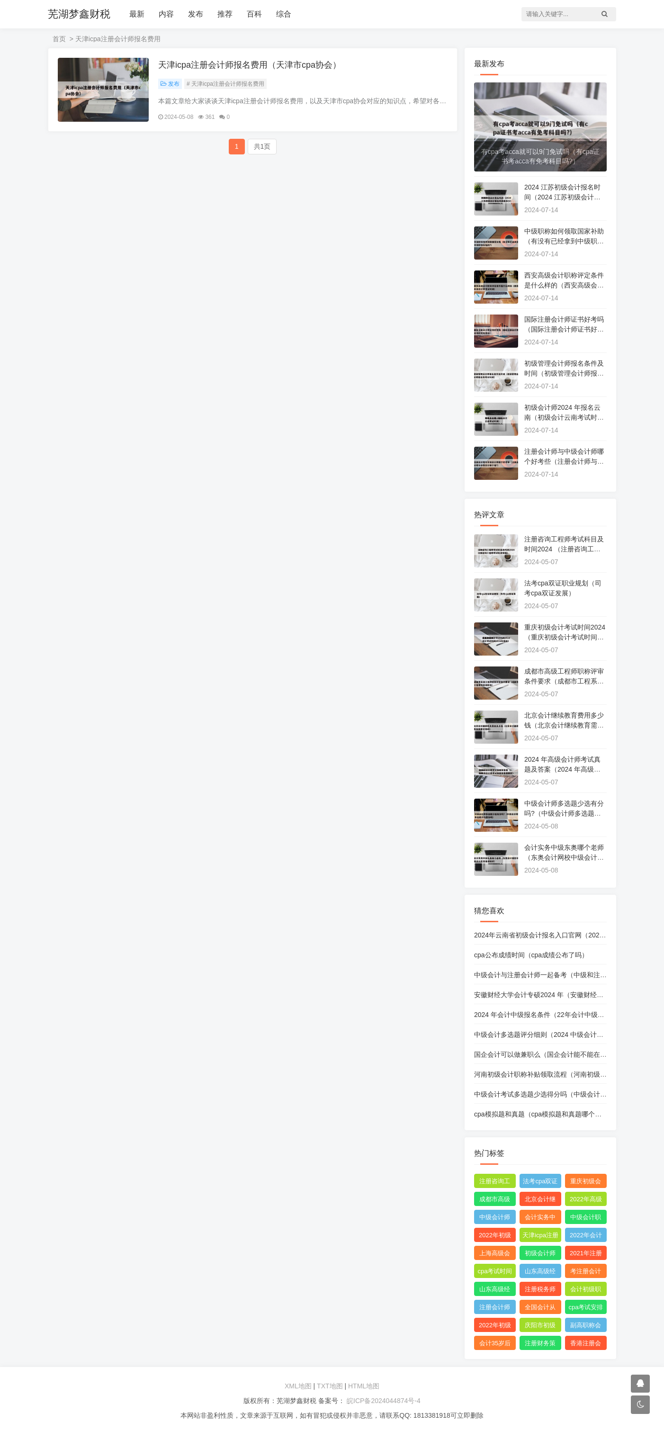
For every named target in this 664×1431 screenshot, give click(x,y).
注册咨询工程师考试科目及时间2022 (494, 1183)
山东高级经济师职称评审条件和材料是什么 (494, 1291)
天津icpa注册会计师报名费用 (540, 1237)
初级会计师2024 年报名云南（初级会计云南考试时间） (562, 417)
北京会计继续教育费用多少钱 (540, 1201)
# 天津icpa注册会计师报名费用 (225, 84)
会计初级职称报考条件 (585, 1291)
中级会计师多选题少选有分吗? (494, 1219)
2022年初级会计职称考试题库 (495, 1327)
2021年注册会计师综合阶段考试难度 (586, 1255)
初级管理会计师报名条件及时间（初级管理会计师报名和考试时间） (564, 373)
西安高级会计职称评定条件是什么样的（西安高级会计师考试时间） (564, 285)
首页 (59, 39)
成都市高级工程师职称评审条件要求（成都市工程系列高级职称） (564, 681)
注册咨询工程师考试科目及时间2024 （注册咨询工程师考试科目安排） (564, 549)
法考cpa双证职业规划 (540, 1183)
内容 (166, 14)
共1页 (262, 146)
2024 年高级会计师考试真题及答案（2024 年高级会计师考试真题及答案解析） (564, 769)
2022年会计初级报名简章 (586, 1237)
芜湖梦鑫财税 (79, 14)
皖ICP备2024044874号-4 (383, 1400)
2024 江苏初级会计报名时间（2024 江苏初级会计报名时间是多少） (562, 197)
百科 (254, 14)
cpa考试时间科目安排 (495, 1273)
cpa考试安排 (585, 1307)
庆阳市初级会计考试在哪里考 (540, 1327)
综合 (283, 14)
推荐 (225, 14)
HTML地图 (363, 1386)
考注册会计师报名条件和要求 (585, 1273)
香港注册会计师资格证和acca (585, 1345)
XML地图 (298, 1386)
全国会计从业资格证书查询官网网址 (540, 1309)
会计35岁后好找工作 (495, 1345)
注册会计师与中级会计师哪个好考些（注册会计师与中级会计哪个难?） (564, 461)
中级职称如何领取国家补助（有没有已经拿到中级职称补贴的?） (564, 241)
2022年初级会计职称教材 (495, 1237)
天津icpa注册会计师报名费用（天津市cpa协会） (249, 65)
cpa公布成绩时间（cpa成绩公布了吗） (531, 955)
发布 (195, 14)
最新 (136, 14)
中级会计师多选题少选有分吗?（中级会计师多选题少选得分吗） (564, 813)
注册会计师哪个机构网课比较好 (494, 1309)
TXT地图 (329, 1386)
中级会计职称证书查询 (585, 1219)
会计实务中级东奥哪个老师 (540, 1219)
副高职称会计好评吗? (585, 1327)
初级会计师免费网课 (540, 1255)
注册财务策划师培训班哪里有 (540, 1345)
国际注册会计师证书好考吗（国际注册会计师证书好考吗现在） (564, 329)
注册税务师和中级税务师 (540, 1291)
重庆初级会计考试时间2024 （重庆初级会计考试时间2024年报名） (564, 637)
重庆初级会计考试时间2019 (586, 1183)
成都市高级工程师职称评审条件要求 (494, 1201)
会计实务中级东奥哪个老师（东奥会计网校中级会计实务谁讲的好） (564, 857)
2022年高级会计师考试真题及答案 (586, 1201)
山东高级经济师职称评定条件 (540, 1273)
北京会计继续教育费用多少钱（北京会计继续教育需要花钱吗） (564, 725)
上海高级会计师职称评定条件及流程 (494, 1255)
